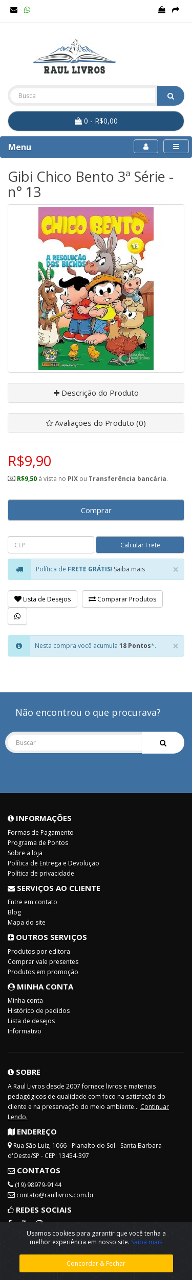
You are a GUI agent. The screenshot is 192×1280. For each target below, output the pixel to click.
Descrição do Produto (96, 393)
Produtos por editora (39, 951)
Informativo (24, 1031)
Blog (14, 912)
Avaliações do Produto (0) (96, 423)
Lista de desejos (31, 1021)
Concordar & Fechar (96, 1263)
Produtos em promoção (43, 972)
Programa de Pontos (38, 842)
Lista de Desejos (42, 599)
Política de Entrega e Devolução (53, 863)
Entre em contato (32, 902)
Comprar (96, 510)
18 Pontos (135, 645)
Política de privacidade (41, 873)
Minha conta (25, 1000)
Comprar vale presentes (43, 961)
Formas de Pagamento (41, 832)
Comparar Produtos (122, 599)
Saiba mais (129, 569)
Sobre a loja (25, 853)
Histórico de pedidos (39, 1010)
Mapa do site (27, 922)
